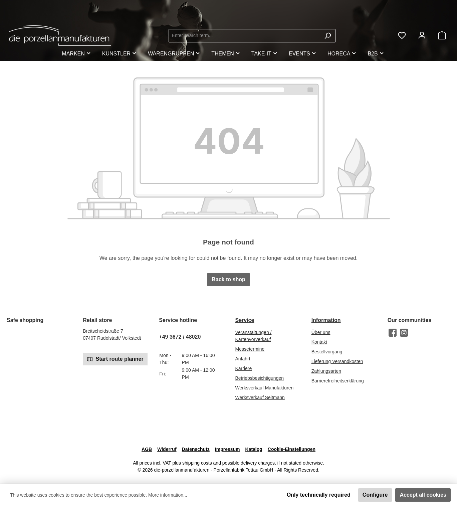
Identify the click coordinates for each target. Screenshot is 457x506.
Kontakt (319, 342)
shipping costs (197, 463)
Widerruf (166, 449)
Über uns (320, 332)
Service (244, 320)
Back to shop (228, 279)
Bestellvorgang (326, 351)
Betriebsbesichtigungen (259, 378)
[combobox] (244, 35)
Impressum (227, 449)
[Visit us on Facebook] (393, 333)
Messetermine (249, 349)
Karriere (243, 368)
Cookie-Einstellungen (291, 449)
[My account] (422, 35)
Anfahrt (242, 358)
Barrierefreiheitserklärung (337, 380)
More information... (167, 495)
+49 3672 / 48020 (180, 337)
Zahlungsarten (326, 371)
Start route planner (115, 358)
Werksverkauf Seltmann (259, 397)
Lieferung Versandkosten (337, 361)
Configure (375, 495)
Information (326, 320)
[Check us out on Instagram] (404, 333)
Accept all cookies (423, 495)
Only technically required (319, 495)
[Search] (327, 35)
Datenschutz (196, 449)
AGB (147, 449)
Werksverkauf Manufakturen (264, 387)
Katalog (253, 449)
